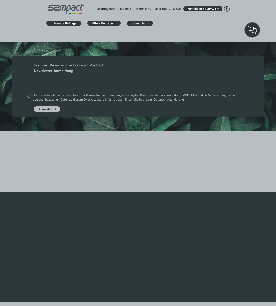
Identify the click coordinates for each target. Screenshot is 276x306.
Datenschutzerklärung (169, 99)
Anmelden (45, 109)
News (177, 9)
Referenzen (141, 9)
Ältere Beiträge (102, 23)
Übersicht (138, 23)
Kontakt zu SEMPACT (201, 8)
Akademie (124, 9)
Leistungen (104, 9)
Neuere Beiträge (65, 23)
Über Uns (161, 9)
